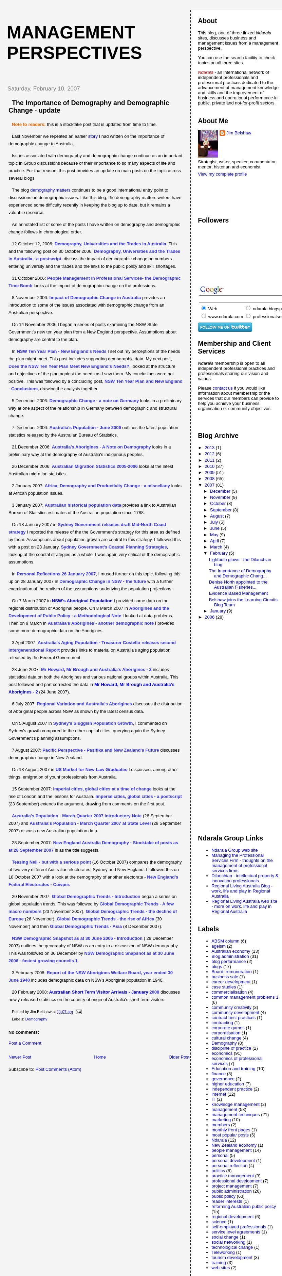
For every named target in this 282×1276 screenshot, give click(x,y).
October (218, 503)
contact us (223, 388)
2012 (210, 453)
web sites (220, 1267)
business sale (224, 976)
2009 (210, 472)
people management (231, 1150)
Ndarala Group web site (234, 850)
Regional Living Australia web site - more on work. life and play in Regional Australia (244, 906)
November (221, 497)
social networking (228, 1242)
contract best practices (233, 1017)
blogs (216, 966)
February (219, 553)
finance (218, 1073)
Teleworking (223, 1252)
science (218, 1221)
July (214, 522)
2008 (210, 478)
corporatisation (225, 1032)
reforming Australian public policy (243, 1206)
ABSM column (225, 941)
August (217, 516)
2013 (210, 447)
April (215, 540)
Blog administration (230, 956)
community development (235, 1012)
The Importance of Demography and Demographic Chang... (240, 573)
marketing (221, 1119)
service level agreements (235, 1231)
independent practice (231, 1089)
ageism (218, 946)
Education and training (233, 1068)
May (215, 534)
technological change (232, 1247)
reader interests (226, 1201)
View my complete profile (222, 174)
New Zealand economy (234, 1145)
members (220, 1124)
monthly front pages (230, 1129)
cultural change (226, 1038)
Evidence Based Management (238, 593)
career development (230, 981)
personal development (233, 1160)
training (218, 1262)
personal (219, 1155)
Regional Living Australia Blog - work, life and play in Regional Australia (241, 891)
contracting (222, 1022)
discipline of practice (231, 1048)
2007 (210, 485)
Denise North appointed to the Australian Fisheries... (238, 584)
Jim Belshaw (238, 132)
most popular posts (230, 1135)
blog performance (228, 961)
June (215, 528)
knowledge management (235, 1104)
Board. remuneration (231, 971)
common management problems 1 (244, 997)
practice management (232, 1175)
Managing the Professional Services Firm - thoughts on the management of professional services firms (242, 863)
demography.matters (51, 190)
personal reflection (229, 1165)
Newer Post (19, 1057)
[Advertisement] (225, 193)
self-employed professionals (238, 1226)
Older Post (179, 1057)
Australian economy (230, 951)
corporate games (228, 1027)
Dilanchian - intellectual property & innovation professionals (244, 878)
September (221, 509)
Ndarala (219, 1140)
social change (225, 1237)
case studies (223, 986)
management (224, 1109)
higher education (227, 1083)
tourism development (231, 1257)
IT (213, 1099)
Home (100, 1057)
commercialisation (229, 992)
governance (222, 1078)
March (217, 547)
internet (218, 1094)
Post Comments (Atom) (58, 1069)
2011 (210, 460)
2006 (210, 617)
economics (221, 1053)
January (218, 611)
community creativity (231, 1007)
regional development (232, 1216)
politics (218, 1170)
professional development (236, 1180)
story (93, 136)
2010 (210, 466)
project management (231, 1186)
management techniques (235, 1114)
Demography (36, 1019)
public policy (223, 1196)
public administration (231, 1191)
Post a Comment (24, 1043)
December (221, 491)
